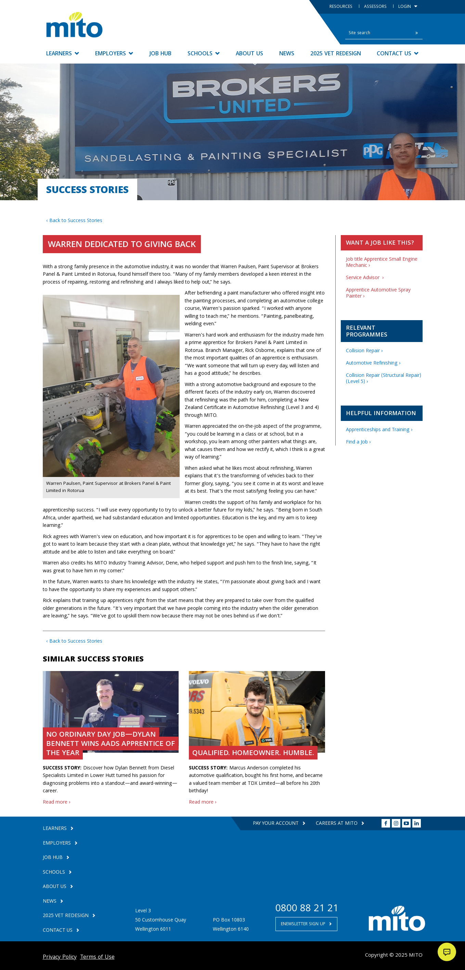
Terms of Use (97, 957)
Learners (62, 54)
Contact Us (398, 54)
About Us (249, 54)
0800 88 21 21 (306, 909)
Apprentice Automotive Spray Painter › (378, 293)
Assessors (376, 7)
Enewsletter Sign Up (304, 924)
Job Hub (160, 54)
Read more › (56, 802)
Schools (204, 54)
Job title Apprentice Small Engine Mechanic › (381, 263)
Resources (342, 7)
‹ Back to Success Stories (74, 221)
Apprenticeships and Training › (379, 430)
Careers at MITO (337, 824)
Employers (114, 54)
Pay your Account (276, 824)
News (286, 54)
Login (407, 7)
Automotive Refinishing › (373, 363)
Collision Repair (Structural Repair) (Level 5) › (383, 379)
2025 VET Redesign (335, 54)
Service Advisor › (365, 278)
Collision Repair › (364, 351)
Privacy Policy (60, 957)
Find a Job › (358, 442)
